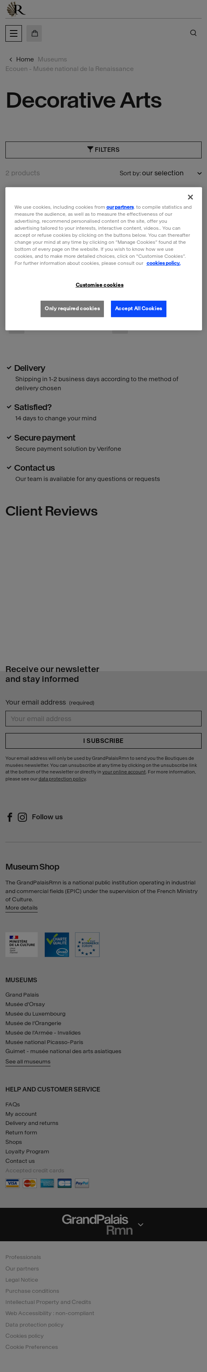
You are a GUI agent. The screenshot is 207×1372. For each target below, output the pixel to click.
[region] (103, 258)
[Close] (190, 197)
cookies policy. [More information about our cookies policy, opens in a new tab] (164, 263)
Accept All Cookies (138, 308)
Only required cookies (72, 308)
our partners (120, 207)
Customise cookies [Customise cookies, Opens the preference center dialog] (100, 285)
